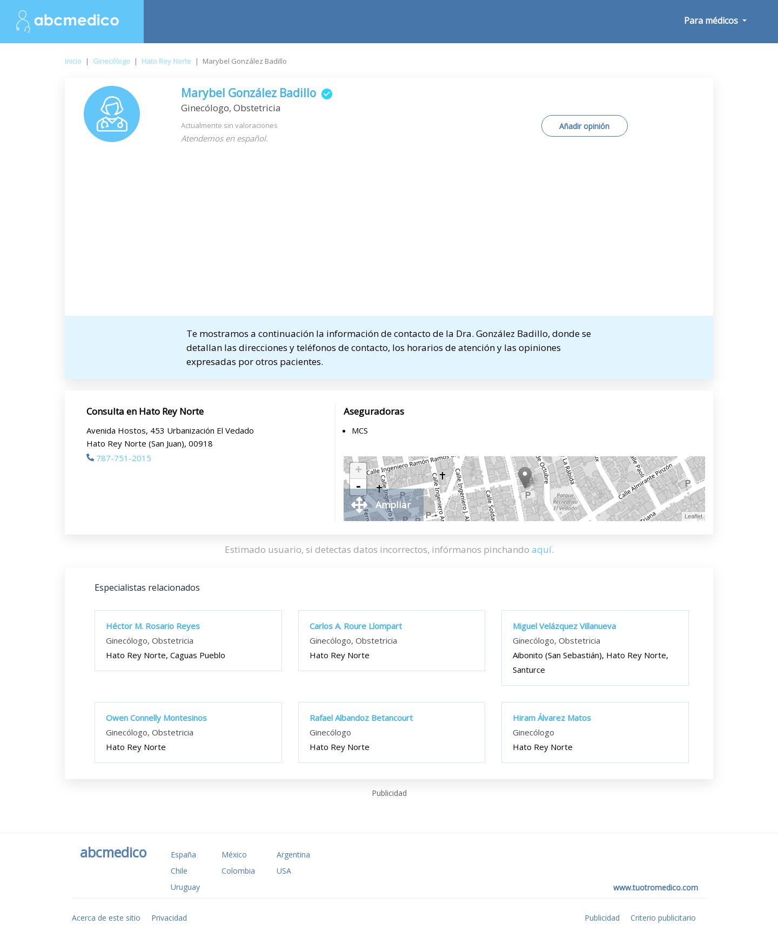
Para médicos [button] (712, 20)
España (183, 854)
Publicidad (602, 918)
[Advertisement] (389, 234)
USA (284, 871)
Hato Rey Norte (166, 61)
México (234, 854)
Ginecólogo (111, 61)
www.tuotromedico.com (655, 887)
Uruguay (185, 887)
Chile (179, 871)
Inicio (73, 61)
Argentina (293, 854)
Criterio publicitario (663, 918)
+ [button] (358, 471)
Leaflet (693, 516)
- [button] (358, 487)
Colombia (238, 871)
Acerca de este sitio (106, 918)
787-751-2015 (118, 458)
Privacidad (169, 918)
